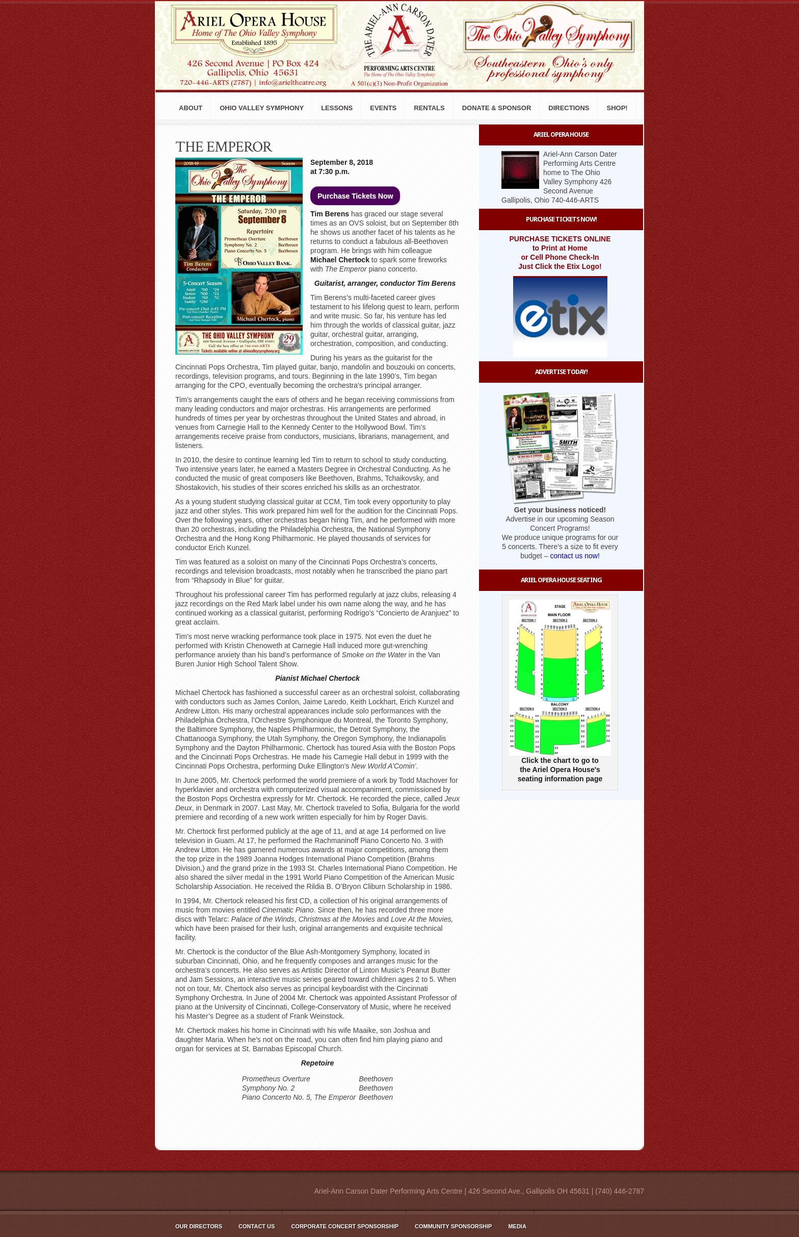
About (190, 108)
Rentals (429, 108)
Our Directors (198, 1226)
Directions (568, 108)
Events (383, 108)
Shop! (616, 108)
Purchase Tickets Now (355, 196)
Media (517, 1226)
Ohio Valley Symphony (262, 108)
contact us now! (575, 556)
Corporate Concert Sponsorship (344, 1226)
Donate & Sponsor (496, 108)
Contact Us (256, 1226)
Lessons (337, 108)
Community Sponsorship (453, 1226)
